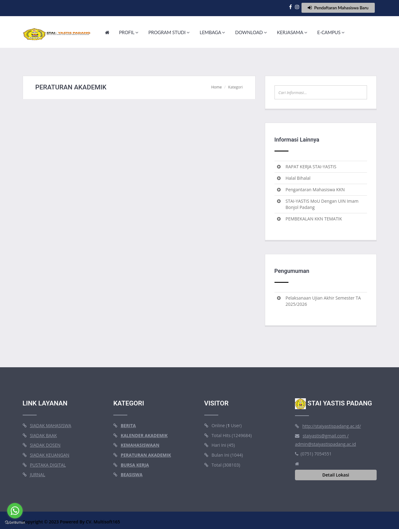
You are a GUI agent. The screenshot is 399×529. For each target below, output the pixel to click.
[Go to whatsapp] (15, 510)
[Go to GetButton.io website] (15, 523)
